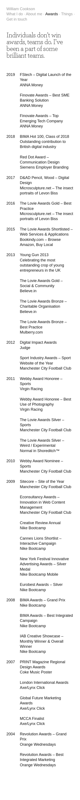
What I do (14, 14)
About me (34, 14)
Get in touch (16, 19)
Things (67, 14)
